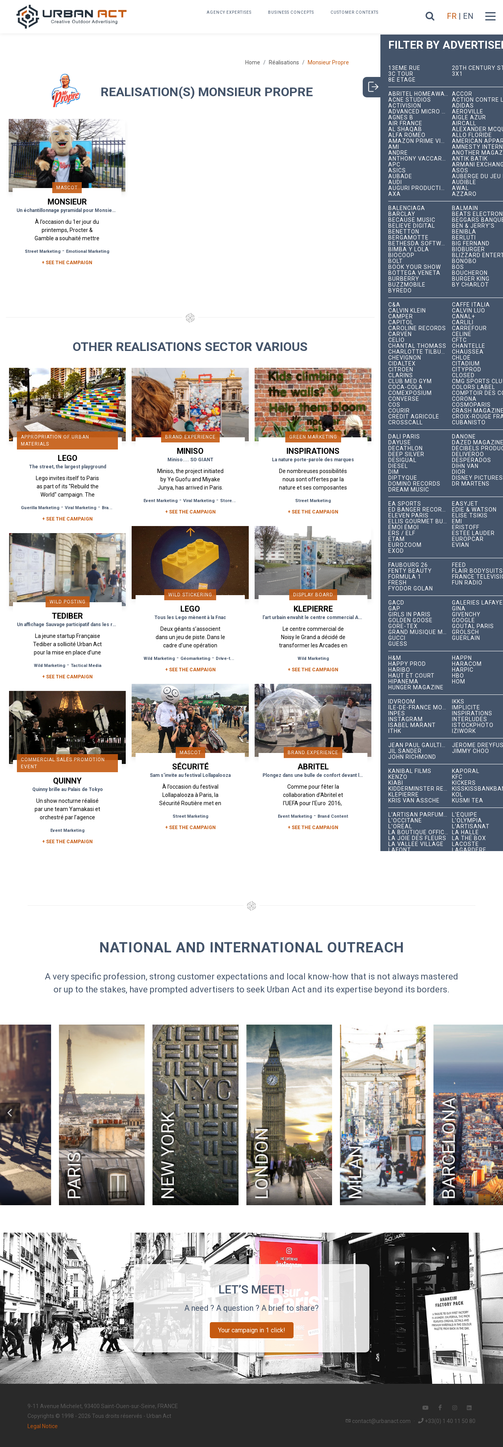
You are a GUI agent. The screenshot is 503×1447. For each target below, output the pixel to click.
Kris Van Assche (414, 801)
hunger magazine (416, 688)
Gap (394, 609)
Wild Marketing (159, 658)
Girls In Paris (409, 615)
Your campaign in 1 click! (251, 1330)
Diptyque (402, 478)
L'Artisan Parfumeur (420, 815)
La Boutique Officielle (420, 832)
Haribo (399, 670)
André (398, 153)
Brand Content (333, 816)
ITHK (394, 731)
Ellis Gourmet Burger (420, 521)
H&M (394, 658)
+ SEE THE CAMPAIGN (67, 262)
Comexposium (410, 393)
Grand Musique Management (420, 632)
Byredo (400, 291)
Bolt (395, 261)
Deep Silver (406, 454)
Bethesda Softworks (420, 244)
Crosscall (405, 423)
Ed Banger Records (419, 510)
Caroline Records (417, 328)
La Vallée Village (416, 844)
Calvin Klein (407, 311)
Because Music (411, 220)
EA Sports (404, 504)
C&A (394, 305)
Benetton (403, 232)
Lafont (399, 850)
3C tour (400, 74)
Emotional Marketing (87, 251)
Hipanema (403, 682)
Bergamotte (408, 238)
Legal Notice (43, 1426)
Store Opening (235, 500)
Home (252, 62)
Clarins (400, 375)
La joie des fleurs (417, 838)
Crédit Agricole (413, 417)
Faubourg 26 (408, 565)
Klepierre (403, 795)
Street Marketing (43, 251)
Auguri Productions (420, 188)
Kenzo (398, 777)
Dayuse (399, 443)
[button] (10, 1113)
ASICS (397, 171)
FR (452, 16)
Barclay (401, 214)
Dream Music (408, 490)
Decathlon (405, 448)
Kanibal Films (409, 771)
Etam (396, 539)
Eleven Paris (408, 516)
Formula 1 (404, 577)
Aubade (400, 176)
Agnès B (400, 118)
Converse (403, 399)
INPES (396, 713)
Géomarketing (195, 658)
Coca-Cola (405, 387)
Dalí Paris (404, 437)
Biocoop (401, 255)
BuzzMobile (407, 285)
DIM (393, 472)
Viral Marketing (80, 507)
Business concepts (291, 12)
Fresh (397, 583)
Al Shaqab (405, 129)
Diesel (398, 466)
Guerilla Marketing (40, 507)
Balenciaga (406, 208)
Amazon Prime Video (420, 141)
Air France (405, 123)
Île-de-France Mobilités (420, 708)
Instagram (405, 719)
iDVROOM (401, 702)
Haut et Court (411, 676)
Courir (399, 411)
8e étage (402, 80)
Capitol (400, 322)
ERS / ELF (401, 533)
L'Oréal (400, 826)
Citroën (400, 370)
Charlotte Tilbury (418, 352)
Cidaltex (402, 364)
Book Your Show (414, 267)
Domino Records (414, 484)
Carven (400, 334)
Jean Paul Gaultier (418, 745)
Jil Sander (405, 751)
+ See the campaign (67, 519)
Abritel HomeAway (418, 94)
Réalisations (284, 62)
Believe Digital (411, 226)
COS (394, 405)
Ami (393, 147)
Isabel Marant (412, 725)
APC (394, 165)
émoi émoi (403, 527)
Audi (395, 182)
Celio (396, 340)
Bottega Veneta (414, 273)
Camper (400, 317)
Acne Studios (409, 100)
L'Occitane (405, 821)
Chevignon (404, 358)
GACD (396, 603)
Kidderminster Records (420, 789)
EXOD (396, 551)
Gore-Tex (403, 626)
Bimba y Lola (408, 249)
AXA (394, 194)
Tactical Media (86, 665)
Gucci (397, 638)
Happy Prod (407, 664)
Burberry (403, 279)
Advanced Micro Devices (420, 112)
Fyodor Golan (410, 589)
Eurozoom (405, 545)
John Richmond (412, 757)
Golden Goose (410, 620)
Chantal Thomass (417, 346)
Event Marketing (160, 500)
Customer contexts (354, 12)
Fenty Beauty (410, 571)
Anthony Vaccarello (420, 159)
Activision (404, 106)
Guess (398, 644)
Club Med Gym (410, 381)
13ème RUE (404, 68)
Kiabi (395, 783)
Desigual (402, 460)
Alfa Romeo (407, 135)
